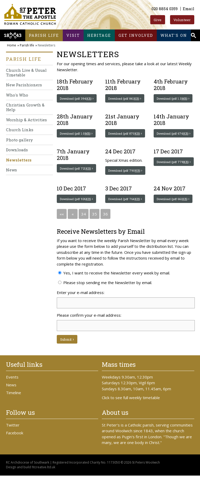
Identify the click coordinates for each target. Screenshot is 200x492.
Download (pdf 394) (77, 99)
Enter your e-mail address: (80, 308)
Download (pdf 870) (125, 137)
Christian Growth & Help (25, 107)
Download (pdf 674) (174, 137)
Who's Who (17, 95)
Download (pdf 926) (76, 211)
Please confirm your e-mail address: (89, 331)
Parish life (44, 35)
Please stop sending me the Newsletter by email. (105, 298)
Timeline (13, 409)
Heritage (99, 35)
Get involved (135, 35)
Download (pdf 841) (125, 99)
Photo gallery (19, 139)
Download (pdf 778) (174, 170)
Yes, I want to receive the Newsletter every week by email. (114, 289)
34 (83, 230)
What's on (173, 35)
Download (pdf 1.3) (174, 99)
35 (94, 230)
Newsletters (19, 160)
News (11, 169)
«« (62, 230)
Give (157, 19)
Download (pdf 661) (174, 211)
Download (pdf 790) (125, 179)
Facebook (14, 449)
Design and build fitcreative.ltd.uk (30, 484)
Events (12, 393)
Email (188, 8)
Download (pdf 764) (125, 211)
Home (11, 45)
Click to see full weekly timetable (131, 414)
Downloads (17, 149)
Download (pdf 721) (76, 176)
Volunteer (182, 19)
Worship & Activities (26, 119)
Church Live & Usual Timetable (26, 72)
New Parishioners (24, 84)
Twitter (13, 441)
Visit (73, 35)
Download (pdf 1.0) (77, 137)
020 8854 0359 (165, 8)
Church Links (19, 129)
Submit (66, 355)
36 (105, 230)
